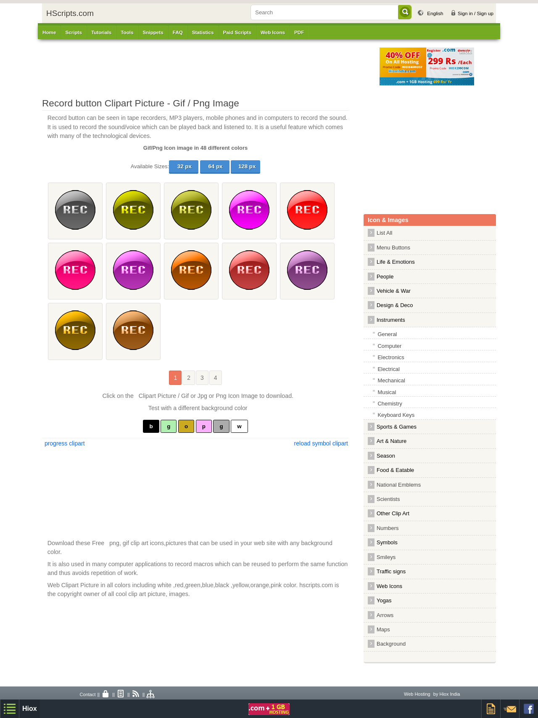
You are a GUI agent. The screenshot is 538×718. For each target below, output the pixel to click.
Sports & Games (397, 427)
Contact (88, 694)
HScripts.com (70, 13)
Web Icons (389, 586)
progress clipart (64, 443)
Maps (383, 629)
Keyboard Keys (395, 415)
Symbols (387, 542)
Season (386, 456)
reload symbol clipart (321, 443)
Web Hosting (417, 694)
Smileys (386, 557)
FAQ (178, 32)
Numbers (390, 528)
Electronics (390, 357)
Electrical (388, 369)
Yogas (384, 600)
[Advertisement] (216, 66)
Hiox (29, 708)
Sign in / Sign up (475, 13)
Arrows (385, 615)
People (385, 276)
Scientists (388, 499)
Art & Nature (391, 441)
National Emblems (399, 485)
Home (49, 32)
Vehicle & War (394, 291)
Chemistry (389, 403)
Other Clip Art (393, 513)
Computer (389, 346)
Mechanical (391, 380)
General (387, 334)
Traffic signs (391, 571)
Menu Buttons (393, 247)
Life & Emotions (396, 262)
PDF (299, 32)
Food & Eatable (395, 470)
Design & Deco (395, 305)
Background (391, 644)
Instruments (391, 320)
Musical (386, 392)
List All (384, 233)
